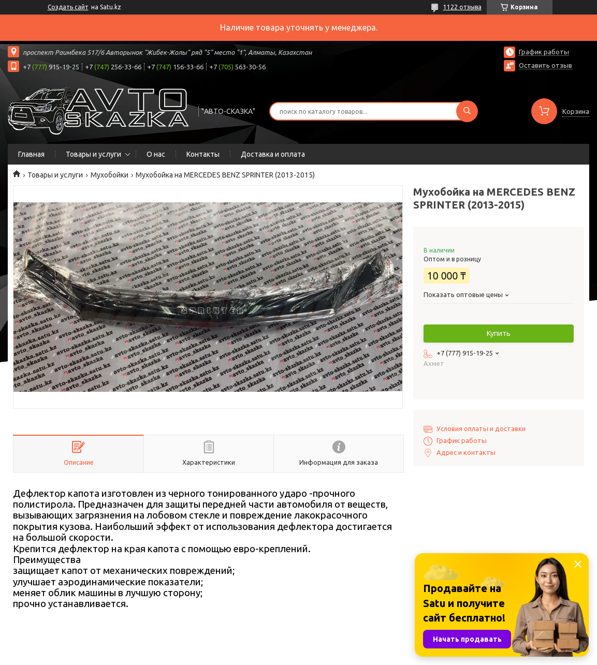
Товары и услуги (93, 154)
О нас (156, 154)
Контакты (203, 154)
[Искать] (467, 111)
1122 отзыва (462, 7)
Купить (499, 333)
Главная (31, 154)
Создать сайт (68, 7)
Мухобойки (109, 175)
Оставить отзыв (545, 65)
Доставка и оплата (273, 154)
